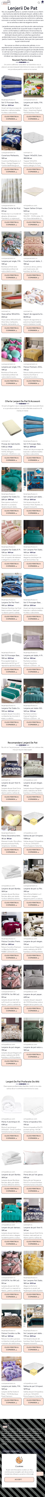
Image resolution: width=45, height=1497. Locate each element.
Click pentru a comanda (11, 118)
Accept (19, 1480)
